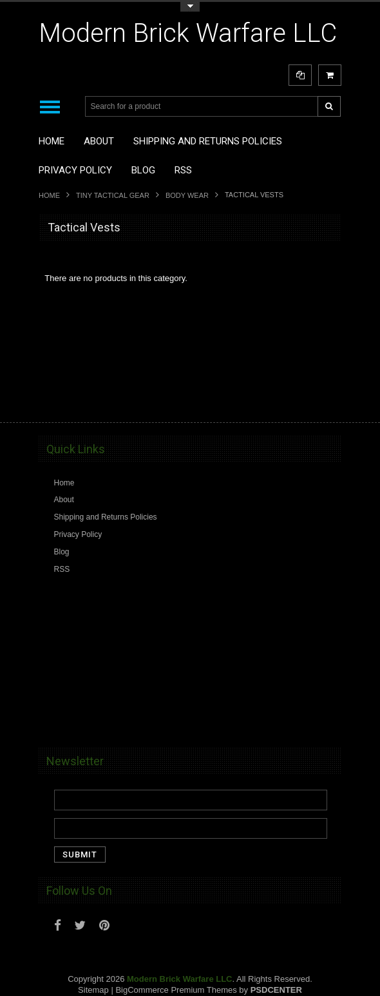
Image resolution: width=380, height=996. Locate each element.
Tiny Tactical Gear (112, 195)
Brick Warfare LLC (188, 33)
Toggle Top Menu (190, 7)
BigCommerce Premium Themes (175, 990)
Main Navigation (50, 106)
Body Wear (187, 195)
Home (49, 195)
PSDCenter (276, 990)
